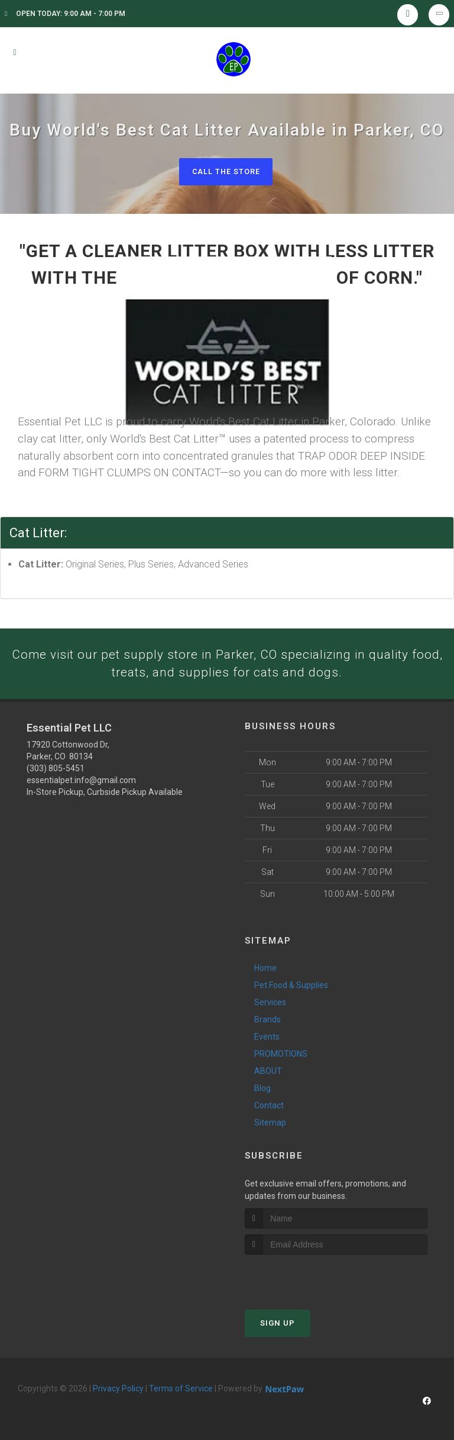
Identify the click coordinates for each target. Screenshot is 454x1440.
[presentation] (308, 1278)
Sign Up (277, 1324)
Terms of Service (181, 1390)
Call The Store (225, 171)
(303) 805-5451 (56, 770)
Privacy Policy (118, 1390)
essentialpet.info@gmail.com (81, 782)
